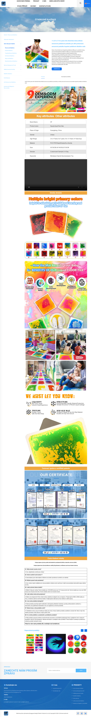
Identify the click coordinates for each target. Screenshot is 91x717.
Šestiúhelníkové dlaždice (11, 61)
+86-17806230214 (8, 697)
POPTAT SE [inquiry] (57, 69)
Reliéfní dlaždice (8, 74)
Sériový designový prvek (10, 65)
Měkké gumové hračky (9, 69)
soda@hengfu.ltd (25, 702)
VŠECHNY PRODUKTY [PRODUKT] (9, 39)
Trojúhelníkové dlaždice (11, 53)
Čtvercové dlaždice (12, 35)
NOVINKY (33, 6)
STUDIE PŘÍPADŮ (22, 6)
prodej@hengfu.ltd (8, 702)
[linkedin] (85, 713)
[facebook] (78, 713)
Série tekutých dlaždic (9, 44)
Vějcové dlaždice (9, 58)
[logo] (3, 3)
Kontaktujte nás (56, 691)
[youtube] (81, 713)
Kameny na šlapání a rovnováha (9, 87)
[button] (82, 630)
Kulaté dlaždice (9, 50)
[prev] (26, 66)
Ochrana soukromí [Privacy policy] (63, 713)
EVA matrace (7, 78)
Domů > (6, 35)
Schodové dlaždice (9, 56)
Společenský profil (57, 688)
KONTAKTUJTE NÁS (45, 6)
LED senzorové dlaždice (10, 82)
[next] (47, 66)
